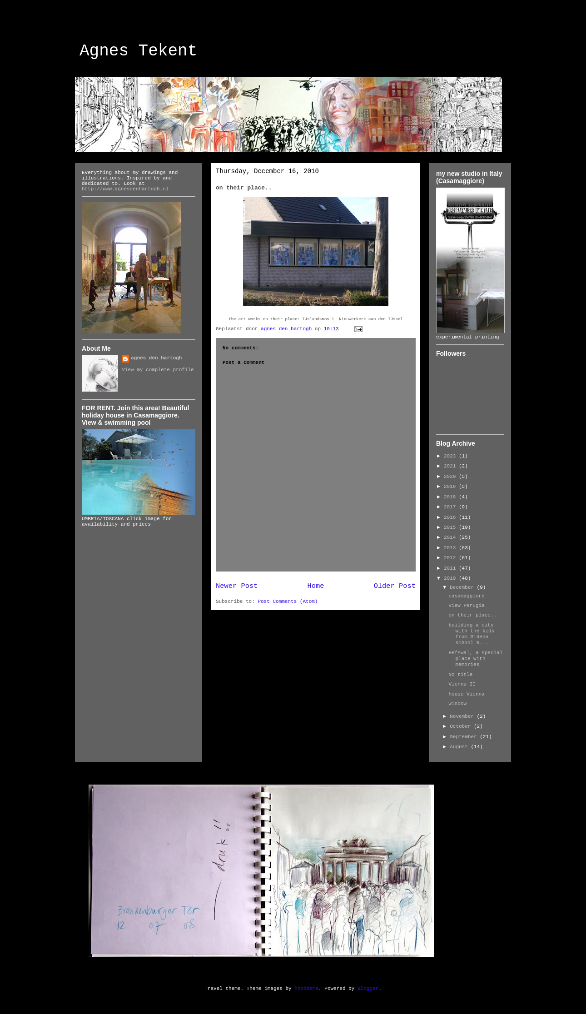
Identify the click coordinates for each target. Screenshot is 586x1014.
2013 (451, 548)
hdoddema (306, 988)
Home (316, 586)
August (460, 747)
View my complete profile (158, 370)
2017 (451, 507)
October (462, 726)
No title (460, 674)
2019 (451, 486)
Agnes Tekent (138, 51)
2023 (451, 456)
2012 (451, 558)
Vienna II (461, 684)
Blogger (368, 988)
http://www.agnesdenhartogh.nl (125, 189)
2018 (451, 497)
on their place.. (472, 615)
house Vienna (466, 694)
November (463, 716)
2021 (451, 466)
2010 (451, 578)
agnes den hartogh (156, 358)
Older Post (395, 586)
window (457, 703)
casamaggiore (466, 596)
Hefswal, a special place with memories (475, 658)
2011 (451, 568)
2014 (451, 537)
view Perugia (466, 605)
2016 (451, 517)
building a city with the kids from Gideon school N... (471, 634)
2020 (451, 476)
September (465, 737)
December (463, 587)
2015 (451, 527)
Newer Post (237, 586)
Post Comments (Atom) (288, 601)
